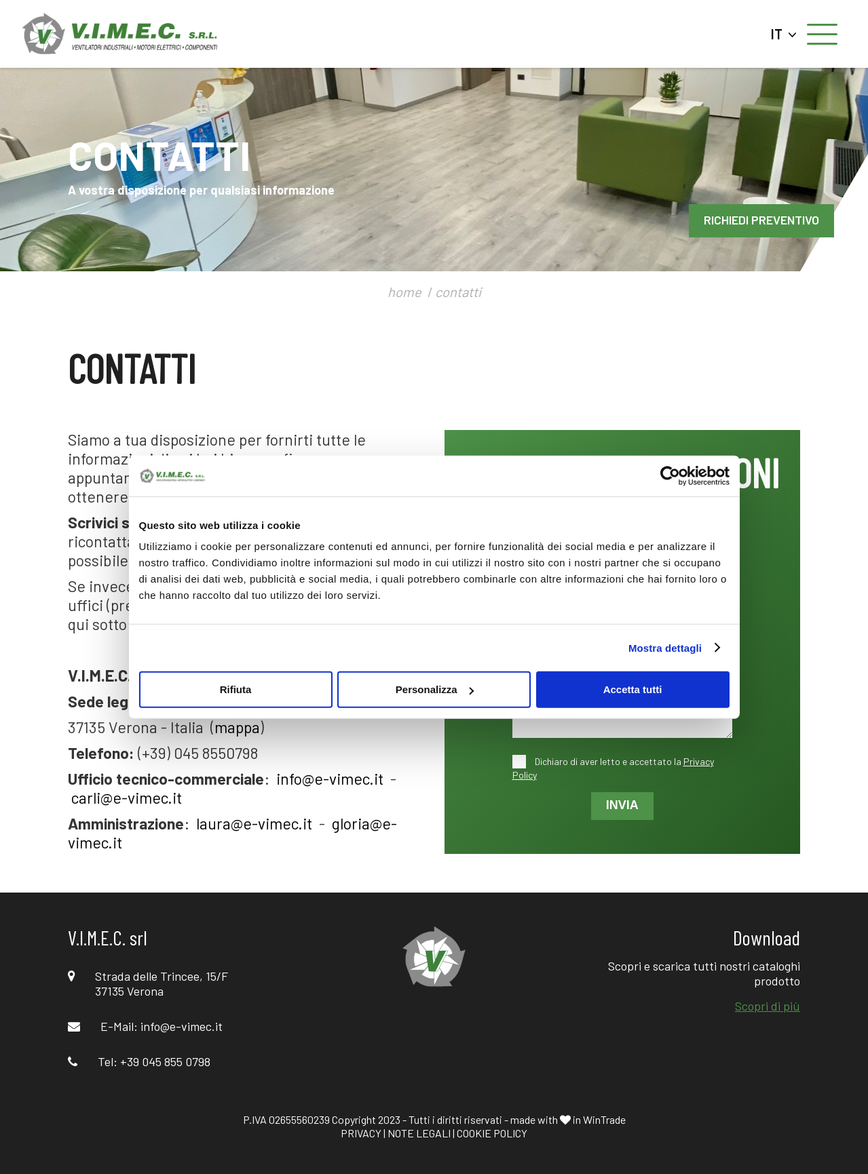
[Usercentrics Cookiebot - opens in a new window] (670, 475)
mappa (237, 727)
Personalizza (435, 689)
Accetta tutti (632, 689)
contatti (458, 291)
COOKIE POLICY (492, 1133)
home (404, 291)
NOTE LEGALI (419, 1133)
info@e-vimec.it (329, 778)
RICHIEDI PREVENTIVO (761, 219)
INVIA (622, 805)
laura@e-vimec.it (254, 823)
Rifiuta (236, 689)
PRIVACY (361, 1133)
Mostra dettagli (665, 647)
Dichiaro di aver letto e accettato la (613, 768)
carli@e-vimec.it (126, 797)
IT (784, 34)
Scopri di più (767, 1005)
